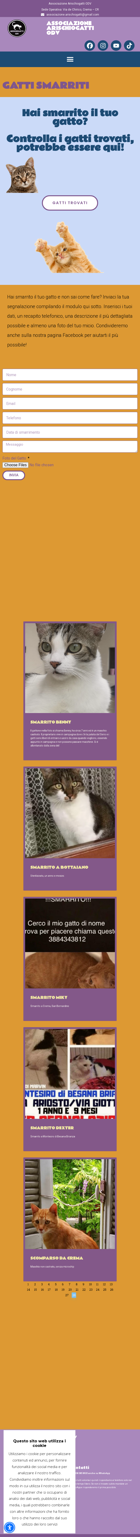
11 (82, 1100)
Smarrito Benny (62, 856)
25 (85, 1103)
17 (61, 1103)
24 (82, 1103)
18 (64, 1103)
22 (76, 1103)
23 (79, 1103)
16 (58, 1103)
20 (70, 1103)
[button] (70, 59)
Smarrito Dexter (62, 1032)
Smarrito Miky (61, 976)
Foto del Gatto (14, 458)
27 (69, 1105)
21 (73, 1103)
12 (85, 1100)
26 (88, 1103)
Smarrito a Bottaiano (65, 919)
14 (52, 1103)
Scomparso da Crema (64, 1089)
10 (79, 1100)
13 (88, 1100)
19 (67, 1103)
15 (55, 1103)
